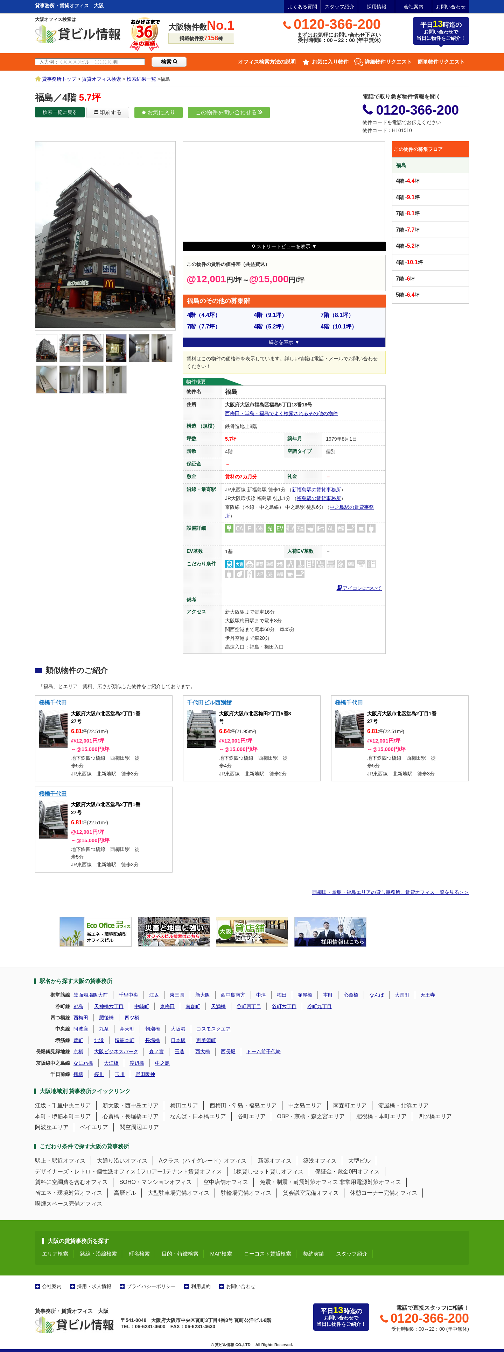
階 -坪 (408, 181)
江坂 (154, 995)
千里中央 (128, 995)
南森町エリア (350, 1105)
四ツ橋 (132, 1017)
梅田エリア (184, 1105)
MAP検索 (221, 1254)
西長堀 (228, 1051)
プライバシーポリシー (151, 1286)
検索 (169, 62)
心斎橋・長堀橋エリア (131, 1116)
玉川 (120, 1074)
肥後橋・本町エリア (381, 1116)
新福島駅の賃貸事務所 (316, 489)
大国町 (402, 995)
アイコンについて (359, 587)
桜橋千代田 (53, 703)
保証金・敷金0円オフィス (347, 1171)
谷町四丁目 (249, 1006)
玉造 (179, 1051)
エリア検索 (55, 1254)
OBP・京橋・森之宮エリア (311, 1116)
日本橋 (178, 1040)
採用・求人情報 (94, 1286)
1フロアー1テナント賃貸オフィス (179, 1171)
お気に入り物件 (330, 62)
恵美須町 (206, 1040)
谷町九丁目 (319, 1006)
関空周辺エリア (139, 1127)
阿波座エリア (52, 1127)
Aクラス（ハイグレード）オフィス (203, 1161)
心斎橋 (351, 995)
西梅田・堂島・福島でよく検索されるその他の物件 (281, 413)
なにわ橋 (83, 1063)
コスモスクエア (213, 1029)
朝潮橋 (152, 1029)
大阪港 (178, 1029)
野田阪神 (145, 1074)
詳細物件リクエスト (388, 62)
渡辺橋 (137, 1063)
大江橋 (111, 1063)
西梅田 (81, 1017)
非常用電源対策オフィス (370, 1182)
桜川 (99, 1074)
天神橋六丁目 (109, 1006)
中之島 (162, 1063)
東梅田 (167, 1006)
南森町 (193, 1006)
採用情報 (376, 6)
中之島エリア (305, 1105)
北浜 (99, 1040)
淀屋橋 (305, 995)
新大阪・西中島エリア (131, 1105)
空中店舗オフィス (225, 1182)
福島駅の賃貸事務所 (319, 498)
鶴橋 (78, 1074)
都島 (78, 1006)
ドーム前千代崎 (263, 1051)
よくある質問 (302, 6)
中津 (261, 995)
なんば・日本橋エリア (198, 1116)
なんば (376, 995)
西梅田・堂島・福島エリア (243, 1105)
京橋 (78, 1051)
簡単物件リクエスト (441, 62)
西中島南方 (233, 995)
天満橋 (218, 1006)
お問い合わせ (450, 6)
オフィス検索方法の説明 (267, 62)
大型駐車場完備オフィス (178, 1193)
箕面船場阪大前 (91, 995)
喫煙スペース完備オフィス (68, 1204)
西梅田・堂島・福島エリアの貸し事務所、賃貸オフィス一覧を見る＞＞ (390, 892)
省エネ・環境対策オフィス (68, 1193)
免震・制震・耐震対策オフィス (299, 1182)
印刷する (108, 112)
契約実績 (313, 1254)
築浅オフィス (320, 1161)
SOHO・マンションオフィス (155, 1182)
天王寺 (427, 995)
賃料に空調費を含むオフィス (71, 1182)
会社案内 (414, 6)
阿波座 (81, 1029)
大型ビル (359, 1161)
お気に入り (158, 112)
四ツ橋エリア (435, 1116)
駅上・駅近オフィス (60, 1161)
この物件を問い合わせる (228, 112)
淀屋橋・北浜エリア (403, 1105)
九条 (104, 1029)
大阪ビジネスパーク (116, 1051)
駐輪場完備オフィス (246, 1193)
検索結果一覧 (141, 79)
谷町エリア (252, 1116)
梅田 (282, 995)
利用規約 (201, 1286)
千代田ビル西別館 (209, 703)
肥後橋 (106, 1017)
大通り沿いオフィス (122, 1161)
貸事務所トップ (59, 79)
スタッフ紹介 (339, 6)
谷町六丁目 (284, 1006)
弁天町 (127, 1029)
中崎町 (141, 1006)
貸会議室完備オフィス (311, 1193)
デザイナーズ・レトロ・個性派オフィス (85, 1171)
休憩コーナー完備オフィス (383, 1193)
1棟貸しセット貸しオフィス (268, 1171)
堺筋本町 (124, 1040)
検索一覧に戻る (60, 112)
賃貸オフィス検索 (101, 79)
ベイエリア (94, 1127)
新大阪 (202, 995)
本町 (328, 995)
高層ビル (125, 1193)
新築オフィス (275, 1161)
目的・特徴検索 (180, 1254)
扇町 (78, 1040)
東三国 (177, 995)
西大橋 (202, 1051)
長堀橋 (152, 1040)
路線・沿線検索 (98, 1254)
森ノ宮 (156, 1051)
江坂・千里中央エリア (63, 1105)
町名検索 (139, 1254)
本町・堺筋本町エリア (63, 1116)
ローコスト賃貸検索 (267, 1254)
